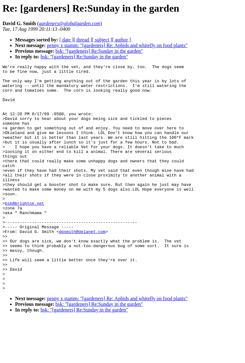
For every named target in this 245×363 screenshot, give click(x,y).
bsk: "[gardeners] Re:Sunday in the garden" (99, 51)
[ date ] (66, 39)
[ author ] (121, 39)
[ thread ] (83, 39)
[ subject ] (102, 39)
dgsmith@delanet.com (82, 265)
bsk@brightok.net (24, 231)
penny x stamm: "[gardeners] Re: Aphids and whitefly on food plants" (117, 45)
